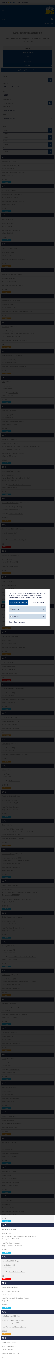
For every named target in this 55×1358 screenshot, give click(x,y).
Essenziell (27, 680)
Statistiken (27, 688)
